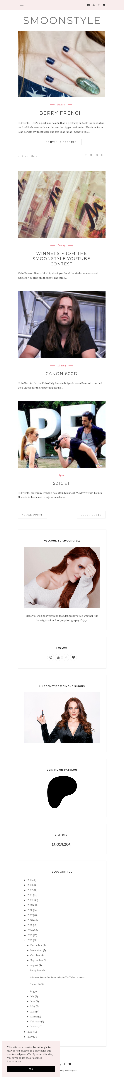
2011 (30, 1031)
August (34, 965)
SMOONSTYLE (62, 20)
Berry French (61, 113)
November (36, 950)
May (32, 1006)
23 (36, 156)
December (36, 945)
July (32, 996)
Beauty (61, 104)
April (33, 1011)
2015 (30, 925)
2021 (30, 895)
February (35, 1021)
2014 (30, 930)
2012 (30, 940)
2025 (30, 880)
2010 (30, 1036)
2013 (30, 935)
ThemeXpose (71, 1070)
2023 (30, 885)
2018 (30, 910)
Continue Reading (61, 141)
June (32, 1001)
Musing (61, 365)
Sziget (61, 483)
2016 (30, 920)
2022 (30, 890)
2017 (30, 915)
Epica (61, 475)
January (34, 1026)
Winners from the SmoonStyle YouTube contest (61, 259)
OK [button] (31, 1068)
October (35, 955)
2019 (30, 905)
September (36, 960)
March (34, 1016)
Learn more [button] (14, 1061)
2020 (30, 900)
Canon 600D (62, 373)
